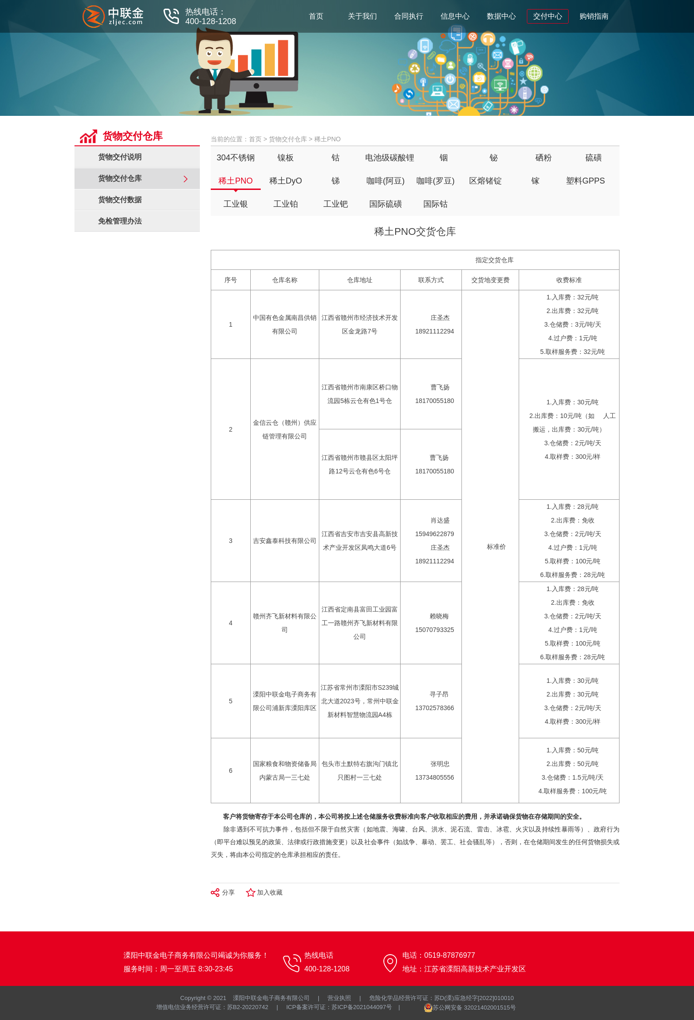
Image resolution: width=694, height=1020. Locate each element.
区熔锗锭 (485, 180)
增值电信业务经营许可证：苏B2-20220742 (212, 1007)
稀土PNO (235, 180)
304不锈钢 (236, 157)
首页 (316, 16)
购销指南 (594, 16)
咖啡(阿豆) (386, 180)
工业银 (235, 204)
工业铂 (285, 204)
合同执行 (408, 16)
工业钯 (335, 204)
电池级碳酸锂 (389, 157)
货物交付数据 (120, 200)
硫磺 (593, 157)
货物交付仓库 (288, 139)
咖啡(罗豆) (435, 180)
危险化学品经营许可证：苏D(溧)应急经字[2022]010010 (441, 998)
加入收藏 (270, 892)
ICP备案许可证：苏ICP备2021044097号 (339, 1007)
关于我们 (362, 16)
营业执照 (339, 998)
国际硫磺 (385, 204)
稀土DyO (285, 180)
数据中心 (501, 16)
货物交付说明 (120, 157)
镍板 (286, 157)
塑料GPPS (585, 180)
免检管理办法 (120, 221)
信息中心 (455, 16)
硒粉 (543, 157)
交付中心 (547, 16)
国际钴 (435, 204)
